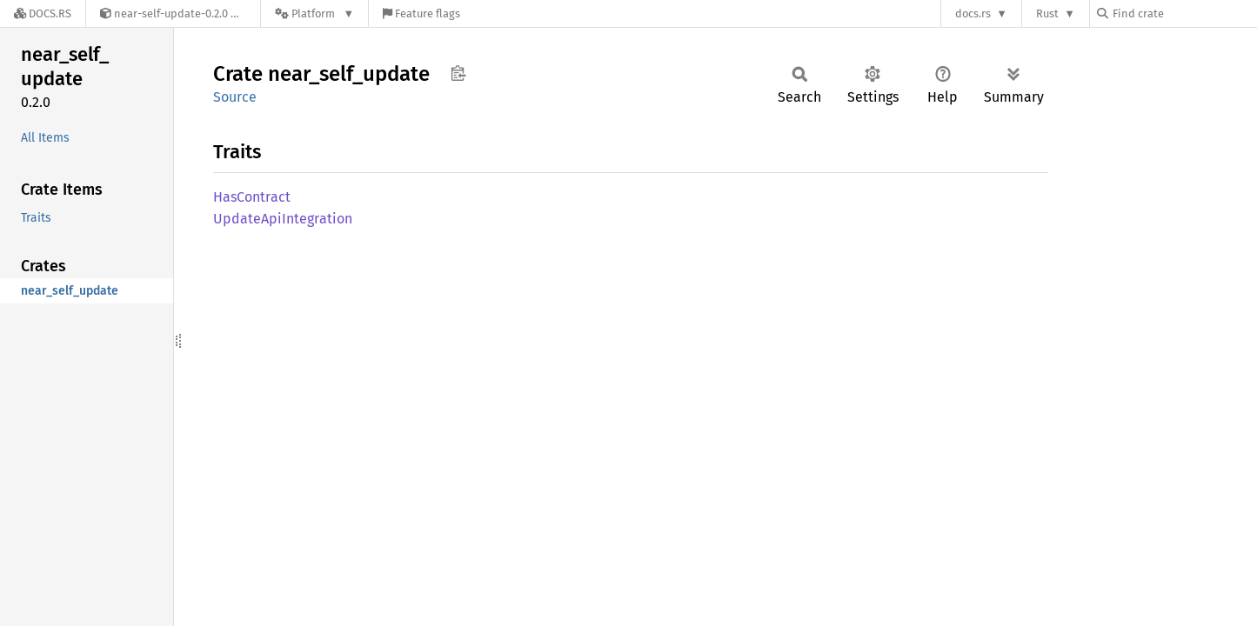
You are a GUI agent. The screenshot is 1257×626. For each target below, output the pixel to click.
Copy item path (458, 73)
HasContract (252, 197)
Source (235, 97)
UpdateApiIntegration (282, 218)
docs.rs (973, 13)
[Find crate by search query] (1184, 13)
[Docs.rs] (42, 13)
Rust (1047, 13)
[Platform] (314, 13)
